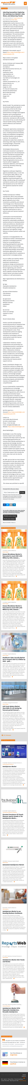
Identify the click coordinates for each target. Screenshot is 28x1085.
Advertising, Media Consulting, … (15, 1004)
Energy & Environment (13, 702)
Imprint (5, 1079)
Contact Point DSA (5, 1080)
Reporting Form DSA (14, 1080)
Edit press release (9, 519)
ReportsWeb (5, 957)
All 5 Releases (6, 735)
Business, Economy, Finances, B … (15, 762)
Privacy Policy (11, 1079)
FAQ (2, 1079)
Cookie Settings (22, 1080)
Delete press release (10, 516)
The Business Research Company (10, 812)
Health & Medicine (18, 18)
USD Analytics (6, 909)
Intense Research (6, 1006)
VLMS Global (5, 862)
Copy (22, 492)
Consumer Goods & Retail (13, 861)
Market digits (14, 19)
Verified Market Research (8, 764)
